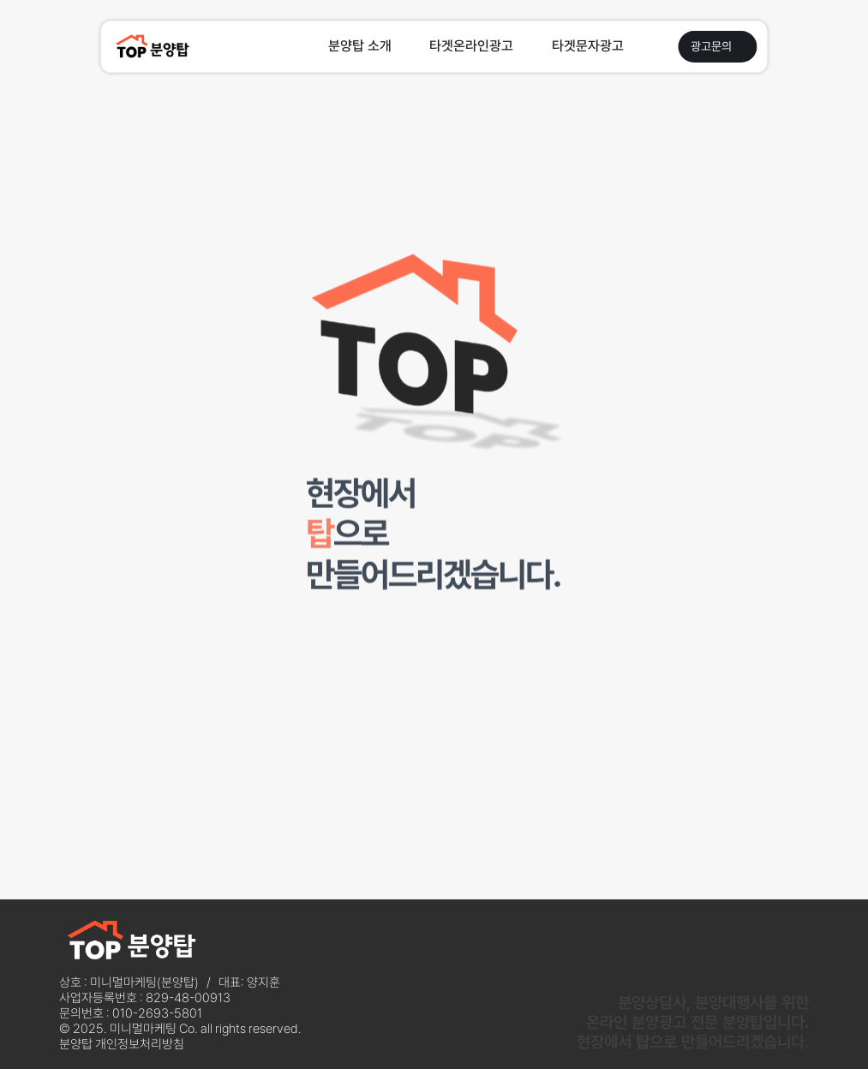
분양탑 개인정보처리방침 (121, 1044)
